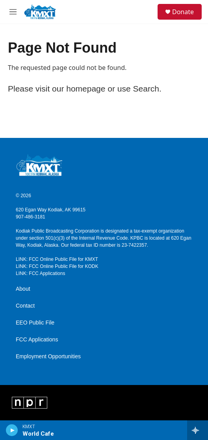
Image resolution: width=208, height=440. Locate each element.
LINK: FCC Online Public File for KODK (57, 266)
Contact (25, 306)
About (23, 289)
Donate (183, 11)
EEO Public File (35, 323)
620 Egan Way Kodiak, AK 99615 (50, 210)
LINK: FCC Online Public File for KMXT (57, 259)
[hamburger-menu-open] (13, 12)
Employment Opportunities (48, 356)
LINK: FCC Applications (40, 273)
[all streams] (197, 430)
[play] (12, 430)
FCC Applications (37, 340)
